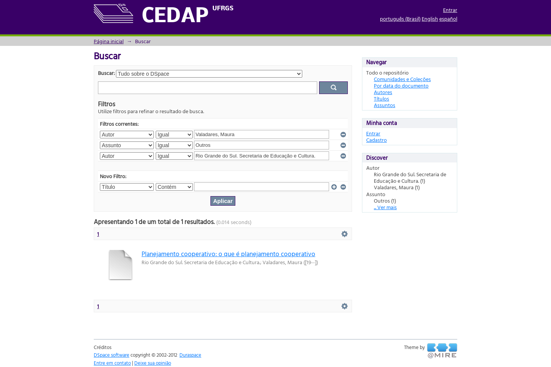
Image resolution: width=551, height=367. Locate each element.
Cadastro (376, 140)
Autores (383, 92)
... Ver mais (385, 207)
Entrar (450, 10)
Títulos (381, 98)
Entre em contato (112, 363)
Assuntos (384, 105)
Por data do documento (401, 85)
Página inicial (109, 41)
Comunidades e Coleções (402, 79)
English (430, 19)
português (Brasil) (400, 19)
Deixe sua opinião (152, 363)
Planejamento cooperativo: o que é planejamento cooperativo (228, 253)
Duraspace (190, 355)
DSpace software (111, 355)
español (448, 19)
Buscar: (106, 73)
